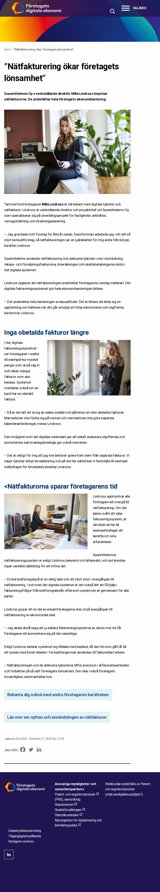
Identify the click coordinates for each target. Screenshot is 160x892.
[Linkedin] (39, 749)
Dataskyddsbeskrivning (24, 831)
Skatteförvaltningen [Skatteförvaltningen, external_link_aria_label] (68, 810)
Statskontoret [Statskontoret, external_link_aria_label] (64, 805)
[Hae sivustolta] (112, 11)
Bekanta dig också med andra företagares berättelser (58, 694)
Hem (7, 49)
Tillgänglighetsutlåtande (24, 836)
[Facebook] (22, 749)
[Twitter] (31, 749)
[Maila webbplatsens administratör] (123, 794)
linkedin (9, 854)
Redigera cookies (21, 841)
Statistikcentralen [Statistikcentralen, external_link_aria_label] (67, 815)
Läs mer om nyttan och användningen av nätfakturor (57, 717)
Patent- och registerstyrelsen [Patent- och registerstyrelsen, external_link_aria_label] (75, 794)
